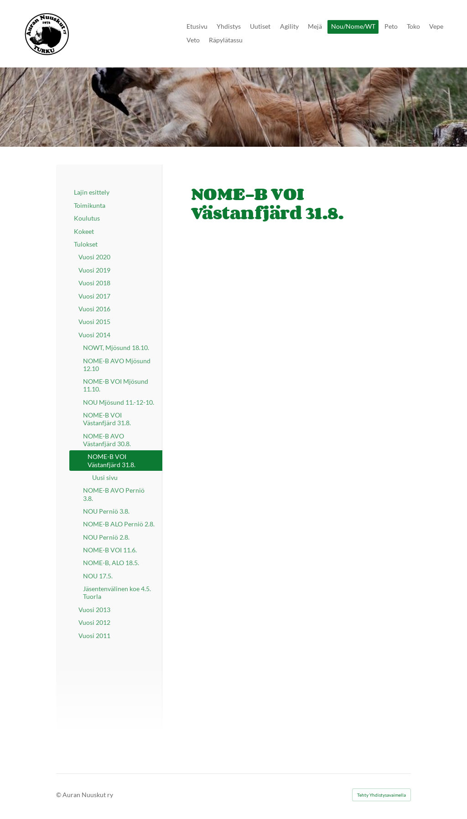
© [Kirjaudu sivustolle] (59, 794)
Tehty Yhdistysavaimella (381, 795)
